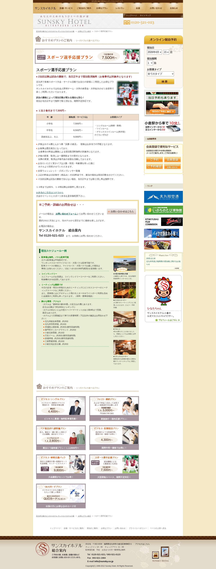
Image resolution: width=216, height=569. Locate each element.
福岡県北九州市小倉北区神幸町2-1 (118, 544)
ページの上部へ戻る (158, 528)
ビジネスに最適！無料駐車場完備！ (61, 419)
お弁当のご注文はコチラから (49, 192)
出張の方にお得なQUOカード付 (61, 506)
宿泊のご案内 (92, 528)
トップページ (131, 15)
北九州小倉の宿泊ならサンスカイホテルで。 (108, 1)
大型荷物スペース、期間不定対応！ (114, 477)
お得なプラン (106, 528)
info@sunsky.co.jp (103, 561)
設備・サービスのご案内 (74, 528)
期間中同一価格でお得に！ (114, 448)
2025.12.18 (150, 258)
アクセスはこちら (142, 544)
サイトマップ (145, 15)
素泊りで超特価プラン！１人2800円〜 (61, 448)
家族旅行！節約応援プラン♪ (114, 419)
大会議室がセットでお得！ (61, 477)
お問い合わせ (120, 528)
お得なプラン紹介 (84, 31)
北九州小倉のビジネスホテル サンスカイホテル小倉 (55, 31)
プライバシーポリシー (138, 528)
